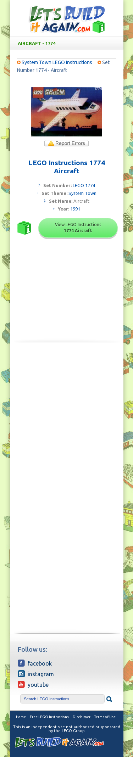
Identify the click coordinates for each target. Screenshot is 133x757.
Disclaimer (81, 717)
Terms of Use (105, 717)
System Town (82, 193)
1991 (75, 208)
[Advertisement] (66, 419)
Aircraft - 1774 (68, 43)
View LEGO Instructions (78, 227)
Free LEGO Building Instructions (66, 19)
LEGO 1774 (84, 185)
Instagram (36, 673)
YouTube (33, 684)
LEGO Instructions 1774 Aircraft (66, 167)
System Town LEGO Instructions (57, 62)
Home (21, 717)
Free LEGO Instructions (49, 717)
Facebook (35, 663)
